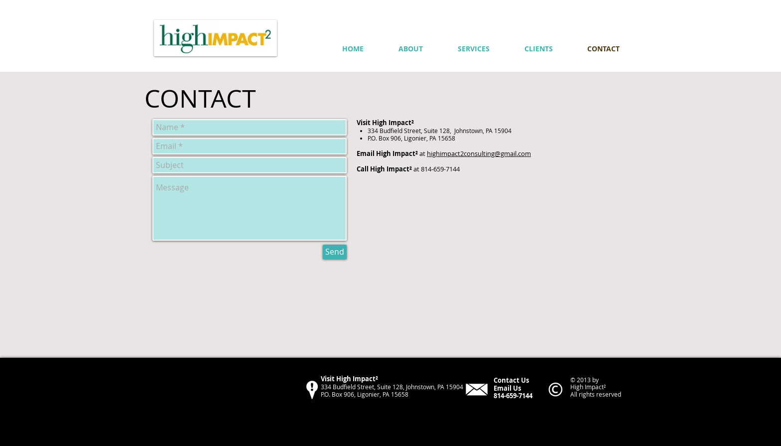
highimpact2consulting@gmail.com (479, 153)
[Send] (335, 252)
